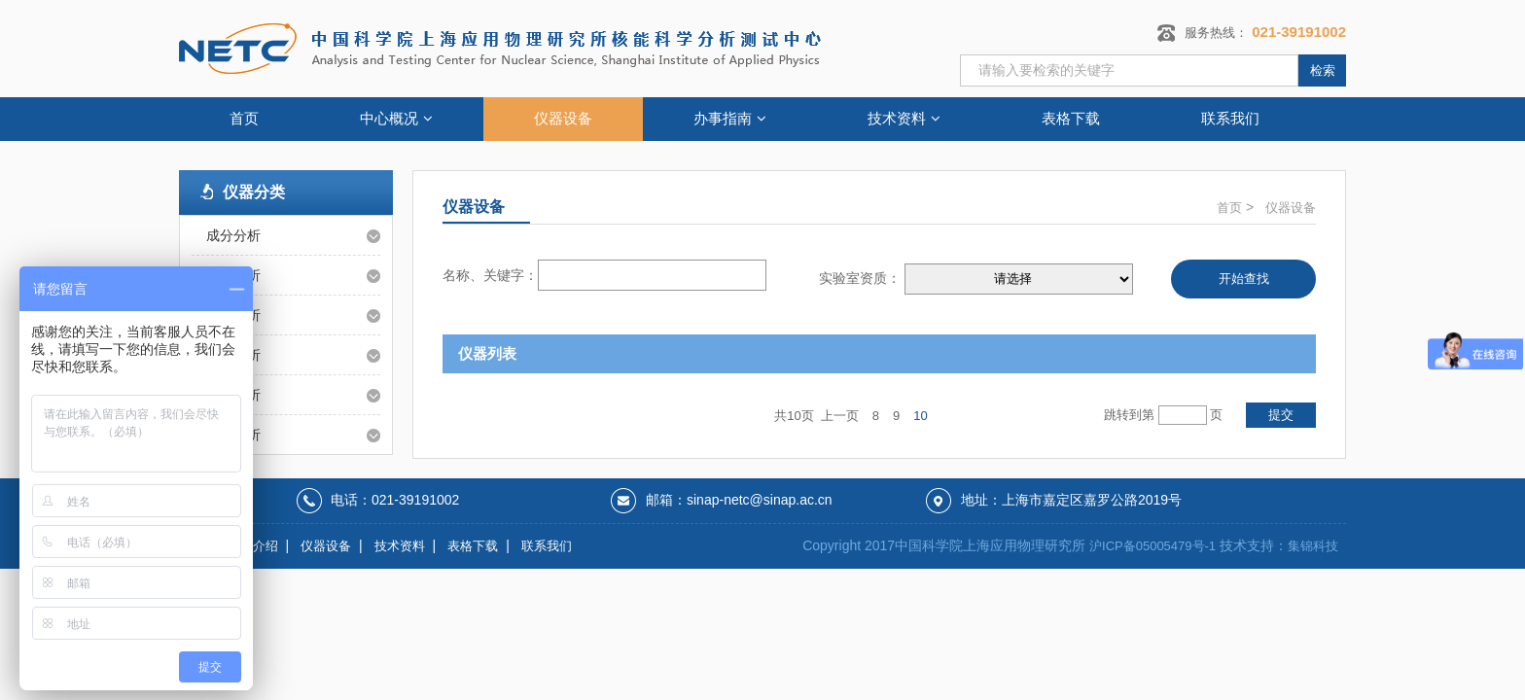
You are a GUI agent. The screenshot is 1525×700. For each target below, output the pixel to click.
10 (920, 415)
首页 (244, 118)
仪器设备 (563, 118)
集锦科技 (1313, 546)
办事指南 (729, 118)
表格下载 (1071, 118)
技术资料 (904, 118)
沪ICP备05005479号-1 (1152, 546)
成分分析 (233, 235)
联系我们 (1230, 118)
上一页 (840, 415)
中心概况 (396, 118)
